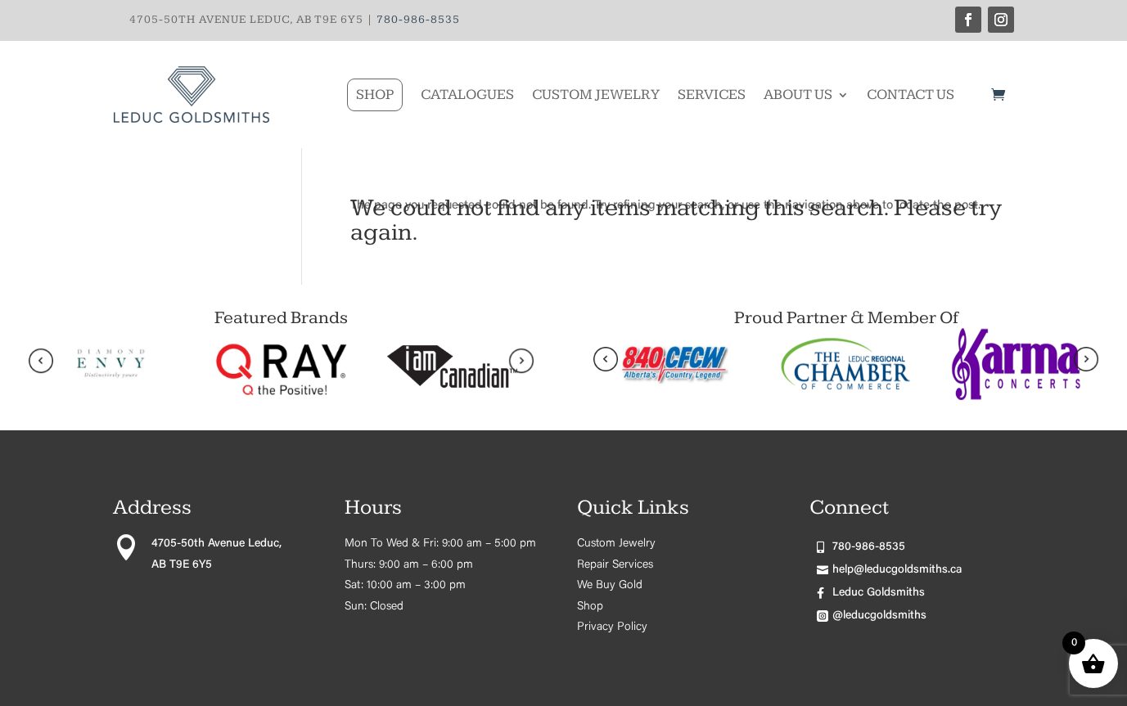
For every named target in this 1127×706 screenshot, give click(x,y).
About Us (798, 94)
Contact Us (910, 94)
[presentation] (41, 365)
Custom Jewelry (596, 94)
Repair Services (615, 565)
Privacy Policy (612, 627)
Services (712, 94)
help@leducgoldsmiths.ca (897, 570)
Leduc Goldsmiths (878, 593)
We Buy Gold (609, 585)
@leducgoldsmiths (879, 616)
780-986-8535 (418, 19)
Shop (375, 94)
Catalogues (467, 94)
